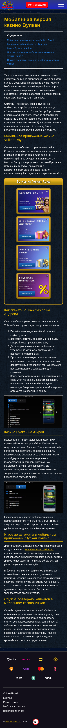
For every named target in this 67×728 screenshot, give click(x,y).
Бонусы (7, 698)
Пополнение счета (13, 711)
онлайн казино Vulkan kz (39, 549)
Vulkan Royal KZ (13, 721)
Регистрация (37, 4)
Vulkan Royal (10, 693)
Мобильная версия (14, 706)
